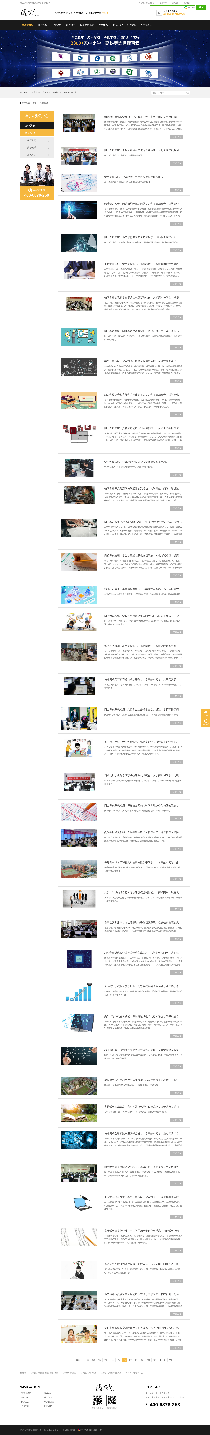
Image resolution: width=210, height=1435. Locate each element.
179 (142, 1360)
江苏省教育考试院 (69, 1373)
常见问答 (31, 155)
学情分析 (56, 25)
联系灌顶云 (49, 1402)
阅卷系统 (42, 25)
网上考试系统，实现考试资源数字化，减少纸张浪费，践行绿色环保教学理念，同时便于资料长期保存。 (143, 331)
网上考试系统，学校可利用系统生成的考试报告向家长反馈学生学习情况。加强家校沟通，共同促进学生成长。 (143, 615)
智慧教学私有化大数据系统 (111, 1373)
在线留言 (175, 3)
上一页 (86, 1360)
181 (154, 1360)
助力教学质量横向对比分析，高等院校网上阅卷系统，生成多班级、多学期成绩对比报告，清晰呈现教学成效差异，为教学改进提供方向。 (143, 1167)
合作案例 (30, 125)
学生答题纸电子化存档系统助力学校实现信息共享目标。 (136, 461)
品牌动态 (31, 140)
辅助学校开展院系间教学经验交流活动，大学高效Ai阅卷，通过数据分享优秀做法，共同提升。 (143, 488)
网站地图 (48, 1406)
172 (99, 1360)
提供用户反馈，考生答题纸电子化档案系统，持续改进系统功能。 (141, 741)
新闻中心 (48, 1393)
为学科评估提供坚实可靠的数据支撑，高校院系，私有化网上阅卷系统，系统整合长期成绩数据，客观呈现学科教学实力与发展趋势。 (143, 1294)
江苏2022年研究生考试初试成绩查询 (44, 1373)
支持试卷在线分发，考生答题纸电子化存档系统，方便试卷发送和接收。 (143, 1106)
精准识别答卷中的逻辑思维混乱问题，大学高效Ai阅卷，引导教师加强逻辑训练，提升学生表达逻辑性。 (143, 203)
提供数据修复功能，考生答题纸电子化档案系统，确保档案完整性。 (142, 832)
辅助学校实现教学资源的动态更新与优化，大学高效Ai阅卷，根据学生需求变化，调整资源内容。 (143, 297)
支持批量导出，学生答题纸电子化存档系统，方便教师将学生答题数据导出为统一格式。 (143, 264)
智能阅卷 (36, 92)
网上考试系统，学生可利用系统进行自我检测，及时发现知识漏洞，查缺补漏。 (143, 150)
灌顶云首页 (27, 25)
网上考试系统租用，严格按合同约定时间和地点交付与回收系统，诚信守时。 (143, 805)
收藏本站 (163, 3)
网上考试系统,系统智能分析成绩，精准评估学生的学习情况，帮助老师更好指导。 (143, 522)
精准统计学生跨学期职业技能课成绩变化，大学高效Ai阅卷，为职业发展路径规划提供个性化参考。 (143, 775)
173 (105, 1360)
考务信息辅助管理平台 (145, 3)
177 (130, 1360)
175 (118, 1360)
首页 (35, 103)
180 (148, 1360)
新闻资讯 (44, 103)
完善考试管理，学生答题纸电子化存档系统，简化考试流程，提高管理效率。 (143, 555)
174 (112, 1360)
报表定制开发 (87, 25)
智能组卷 (57, 92)
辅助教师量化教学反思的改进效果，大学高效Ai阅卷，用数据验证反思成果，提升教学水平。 (143, 116)
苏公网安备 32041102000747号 (90, 1430)
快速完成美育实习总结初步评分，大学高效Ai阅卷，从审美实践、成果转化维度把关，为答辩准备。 (143, 679)
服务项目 (25, 1397)
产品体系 (103, 25)
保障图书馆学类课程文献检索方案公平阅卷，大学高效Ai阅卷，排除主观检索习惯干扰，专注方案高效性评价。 (143, 862)
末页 (171, 1360)
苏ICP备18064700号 (33, 1430)
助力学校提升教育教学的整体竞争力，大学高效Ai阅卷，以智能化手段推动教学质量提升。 (143, 394)
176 (124, 1360)
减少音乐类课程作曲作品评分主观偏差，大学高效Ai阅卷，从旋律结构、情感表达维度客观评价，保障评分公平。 (143, 952)
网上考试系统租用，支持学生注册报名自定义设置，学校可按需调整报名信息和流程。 (143, 709)
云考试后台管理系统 (88, 1373)
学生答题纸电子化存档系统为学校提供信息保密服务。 (135, 177)
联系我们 (187, 3)
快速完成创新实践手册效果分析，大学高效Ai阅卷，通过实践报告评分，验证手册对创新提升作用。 (143, 1133)
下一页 (163, 1360)
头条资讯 (31, 147)
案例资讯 (131, 25)
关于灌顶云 (146, 25)
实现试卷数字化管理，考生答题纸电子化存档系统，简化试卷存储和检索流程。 (143, 1230)
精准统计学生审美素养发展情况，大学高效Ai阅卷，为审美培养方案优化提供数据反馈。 (143, 589)
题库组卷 (70, 25)
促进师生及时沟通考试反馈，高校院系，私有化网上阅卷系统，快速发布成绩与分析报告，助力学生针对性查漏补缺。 (143, 1264)
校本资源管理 (70, 92)
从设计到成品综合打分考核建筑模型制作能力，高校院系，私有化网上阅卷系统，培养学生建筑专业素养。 (143, 892)
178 (136, 1360)
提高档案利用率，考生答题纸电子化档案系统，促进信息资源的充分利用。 (143, 922)
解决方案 (117, 25)
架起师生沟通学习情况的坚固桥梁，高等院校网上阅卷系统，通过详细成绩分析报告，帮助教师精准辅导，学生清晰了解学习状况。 (143, 1080)
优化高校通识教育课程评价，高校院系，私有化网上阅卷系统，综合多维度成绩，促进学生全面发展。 (143, 1327)
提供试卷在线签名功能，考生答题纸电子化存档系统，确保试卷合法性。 (143, 1016)
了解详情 (177, 137)
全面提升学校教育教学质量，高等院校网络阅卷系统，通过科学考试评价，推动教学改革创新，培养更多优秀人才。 (143, 986)
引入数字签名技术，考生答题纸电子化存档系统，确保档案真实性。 (142, 1197)
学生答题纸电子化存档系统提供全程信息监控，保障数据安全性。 (141, 361)
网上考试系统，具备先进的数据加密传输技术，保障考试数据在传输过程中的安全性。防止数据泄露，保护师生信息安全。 (143, 428)
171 (93, 1360)
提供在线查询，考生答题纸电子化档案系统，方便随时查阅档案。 (141, 646)
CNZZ (72, 1430)
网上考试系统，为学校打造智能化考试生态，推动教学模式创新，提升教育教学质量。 (143, 237)
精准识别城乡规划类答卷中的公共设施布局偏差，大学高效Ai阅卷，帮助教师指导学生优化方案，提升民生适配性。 (143, 1050)
